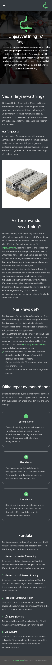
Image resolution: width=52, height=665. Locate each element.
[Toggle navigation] (3, 5)
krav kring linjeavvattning (34, 344)
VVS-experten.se (17, 660)
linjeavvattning (9, 248)
